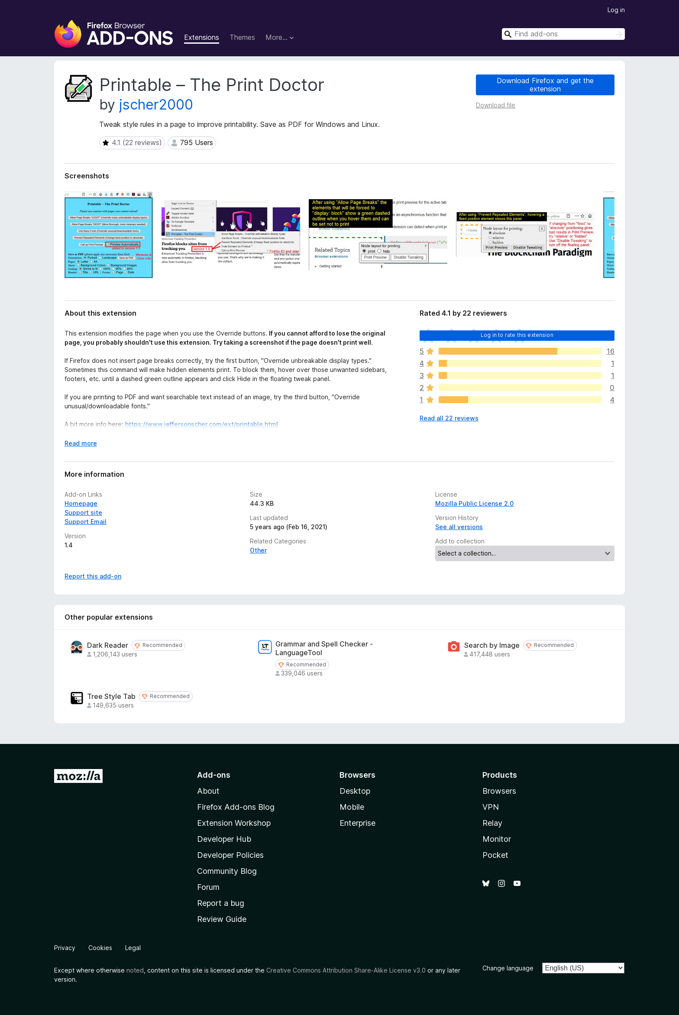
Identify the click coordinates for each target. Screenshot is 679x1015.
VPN (490, 806)
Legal (133, 947)
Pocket (495, 855)
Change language (508, 968)
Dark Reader (107, 645)
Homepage (81, 503)
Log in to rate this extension (517, 335)
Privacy (64, 947)
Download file (495, 105)
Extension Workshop (234, 823)
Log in (616, 9)
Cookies (100, 947)
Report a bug (220, 903)
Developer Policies (230, 855)
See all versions (459, 526)
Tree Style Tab (111, 696)
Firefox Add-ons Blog (236, 806)
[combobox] (563, 34)
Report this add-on (93, 576)
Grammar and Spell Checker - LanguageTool (324, 648)
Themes (242, 37)
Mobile (352, 806)
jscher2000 (156, 104)
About (208, 790)
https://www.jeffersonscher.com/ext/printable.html (201, 424)
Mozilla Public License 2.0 (474, 503)
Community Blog (227, 871)
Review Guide (221, 919)
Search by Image (492, 645)
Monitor (496, 839)
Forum (208, 887)
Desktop (355, 790)
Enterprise (357, 823)
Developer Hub (224, 839)
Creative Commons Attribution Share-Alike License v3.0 (346, 970)
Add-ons (213, 774)
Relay (492, 823)
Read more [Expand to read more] (81, 443)
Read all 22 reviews (449, 418)
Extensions (201, 37)
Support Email (86, 521)
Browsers (499, 790)
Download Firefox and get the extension (545, 84)
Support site (83, 512)
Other (258, 550)
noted (135, 970)
